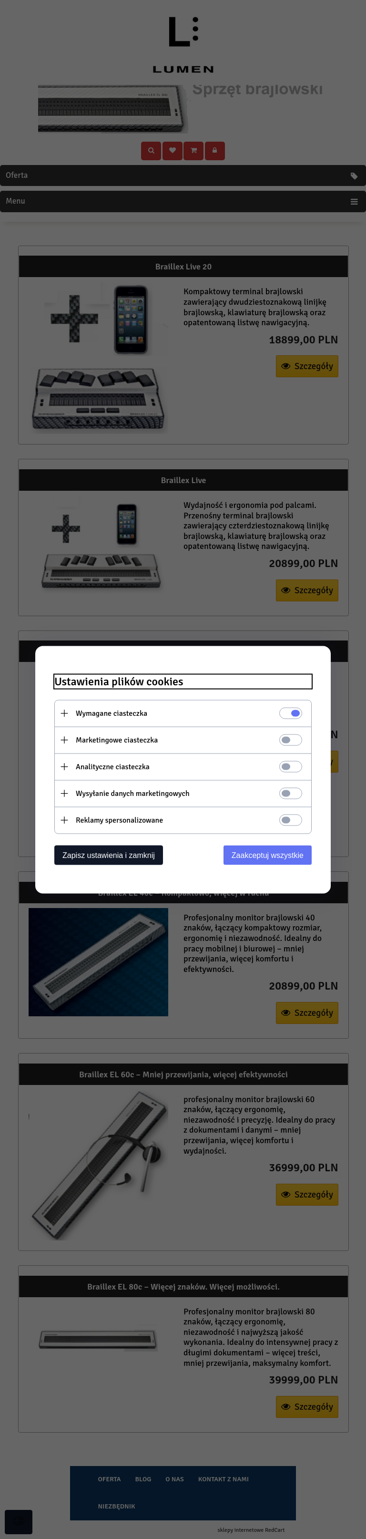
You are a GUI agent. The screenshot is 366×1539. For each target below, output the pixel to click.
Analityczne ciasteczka (113, 766)
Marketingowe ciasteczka (117, 739)
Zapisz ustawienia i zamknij (108, 855)
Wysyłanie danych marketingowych (133, 793)
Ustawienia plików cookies (118, 681)
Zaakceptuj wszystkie (268, 855)
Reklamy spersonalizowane (119, 820)
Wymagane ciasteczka (111, 713)
